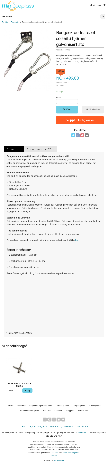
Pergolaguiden (79, 408)
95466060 (94, 435)
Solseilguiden (95, 408)
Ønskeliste (93, 110)
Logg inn (70, 412)
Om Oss (46, 412)
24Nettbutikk (59, 463)
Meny (7, 16)
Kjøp (67, 110)
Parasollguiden (62, 408)
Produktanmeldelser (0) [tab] (39, 150)
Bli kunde (21, 408)
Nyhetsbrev (82, 429)
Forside (5, 22)
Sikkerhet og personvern (62, 429)
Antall (58, 98)
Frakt (24, 429)
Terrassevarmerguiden (29, 412)
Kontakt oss (83, 412)
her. (77, 242)
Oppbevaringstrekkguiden (40, 408)
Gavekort (58, 412)
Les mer (55, 455)
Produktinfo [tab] (12, 150)
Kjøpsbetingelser (38, 429)
